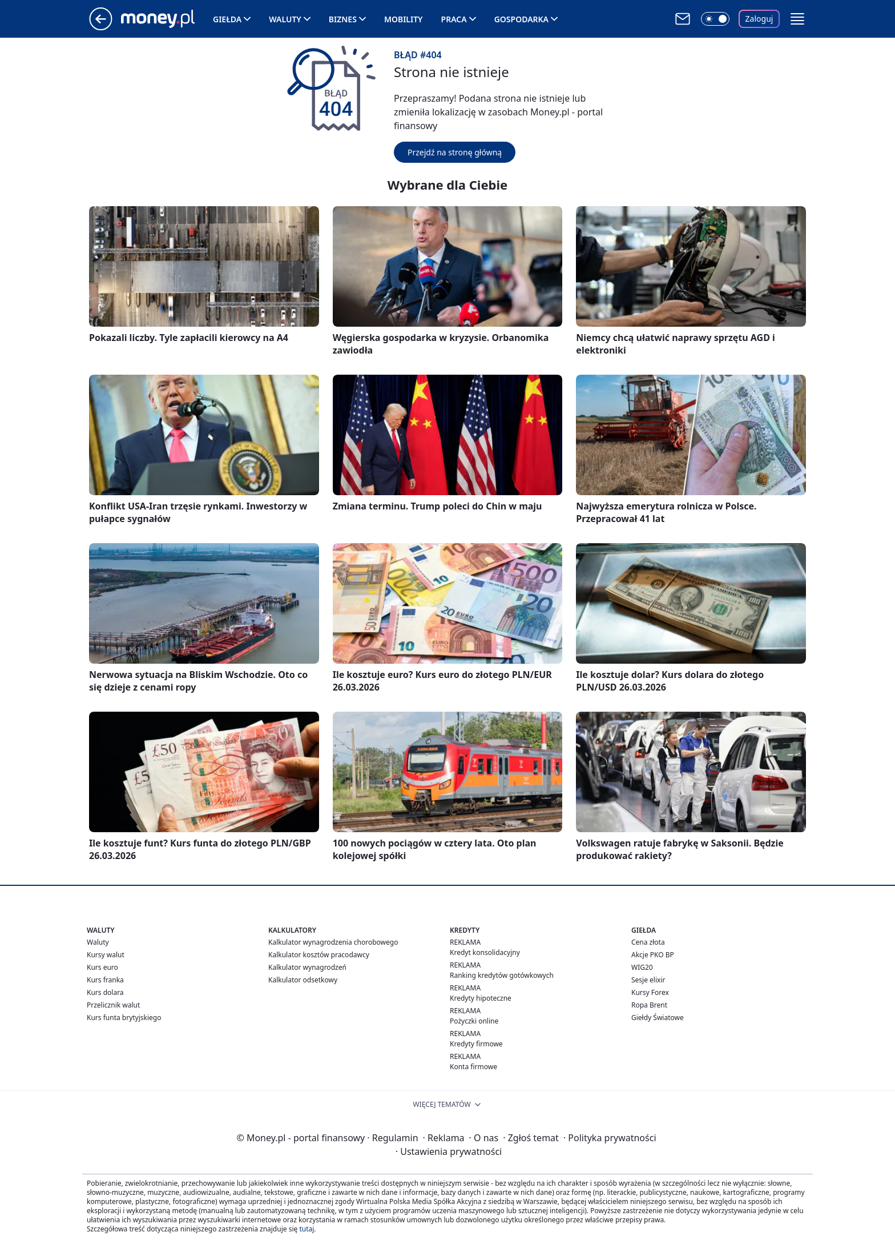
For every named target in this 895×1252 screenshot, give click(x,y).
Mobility (403, 19)
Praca (454, 19)
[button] (797, 19)
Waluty (285, 19)
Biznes (343, 19)
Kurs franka (105, 980)
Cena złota (648, 942)
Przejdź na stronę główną (455, 152)
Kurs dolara (105, 992)
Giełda (227, 19)
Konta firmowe (473, 1067)
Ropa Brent (649, 1005)
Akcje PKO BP (652, 955)
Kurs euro (102, 967)
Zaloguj (759, 18)
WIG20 (642, 967)
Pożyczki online (474, 1021)
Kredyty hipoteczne (480, 998)
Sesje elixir (648, 980)
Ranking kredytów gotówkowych (502, 975)
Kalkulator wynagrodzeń (307, 967)
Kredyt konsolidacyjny (485, 952)
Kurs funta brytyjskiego (124, 1017)
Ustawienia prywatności (449, 1151)
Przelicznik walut (113, 1005)
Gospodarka (521, 19)
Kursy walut (105, 955)
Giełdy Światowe (657, 1017)
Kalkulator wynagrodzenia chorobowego (333, 942)
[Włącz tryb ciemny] (715, 19)
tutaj (306, 1229)
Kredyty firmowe (476, 1044)
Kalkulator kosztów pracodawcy (318, 955)
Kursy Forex (650, 992)
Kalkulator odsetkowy (302, 980)
